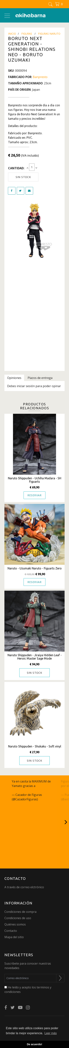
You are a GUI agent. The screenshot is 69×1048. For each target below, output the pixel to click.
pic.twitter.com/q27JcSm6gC (30, 790)
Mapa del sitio (14, 937)
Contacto (10, 931)
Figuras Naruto (49, 33)
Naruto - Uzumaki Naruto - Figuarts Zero (35, 568)
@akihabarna (45, 786)
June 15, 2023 (48, 799)
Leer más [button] (51, 1033)
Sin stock (23, 177)
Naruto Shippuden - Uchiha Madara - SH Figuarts (34, 480)
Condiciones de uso (17, 918)
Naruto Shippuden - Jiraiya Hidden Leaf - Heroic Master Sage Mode (35, 656)
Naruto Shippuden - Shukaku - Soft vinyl (34, 746)
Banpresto (40, 77)
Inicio (12, 33)
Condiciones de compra (20, 912)
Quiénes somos (15, 924)
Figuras (26, 33)
